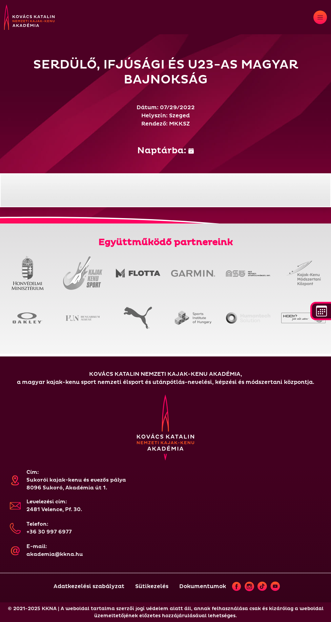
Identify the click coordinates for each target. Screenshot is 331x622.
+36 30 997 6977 (49, 532)
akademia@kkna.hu (54, 554)
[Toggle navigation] (320, 17)
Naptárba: (165, 150)
